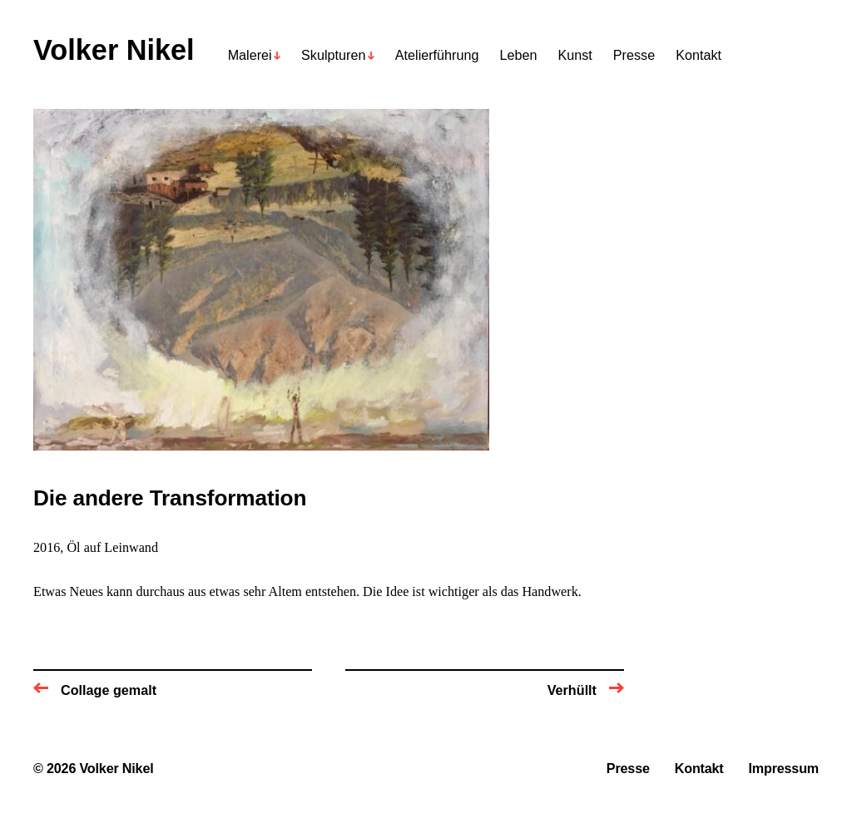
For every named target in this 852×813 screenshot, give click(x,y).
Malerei (250, 55)
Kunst (574, 55)
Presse (634, 55)
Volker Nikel (114, 51)
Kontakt (698, 55)
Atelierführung (437, 55)
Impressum (784, 768)
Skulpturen (333, 55)
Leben (518, 55)
